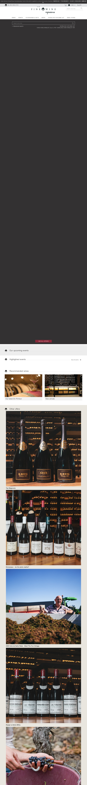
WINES (14, 17)
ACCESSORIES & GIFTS (32, 17)
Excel (51, 27)
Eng (78, 5)
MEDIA (43, 17)
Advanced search (18, 26)
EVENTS (20, 17)
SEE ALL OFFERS (43, 341)
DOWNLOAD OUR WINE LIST (56, 17)
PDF (55, 27)
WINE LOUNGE (71, 17)
